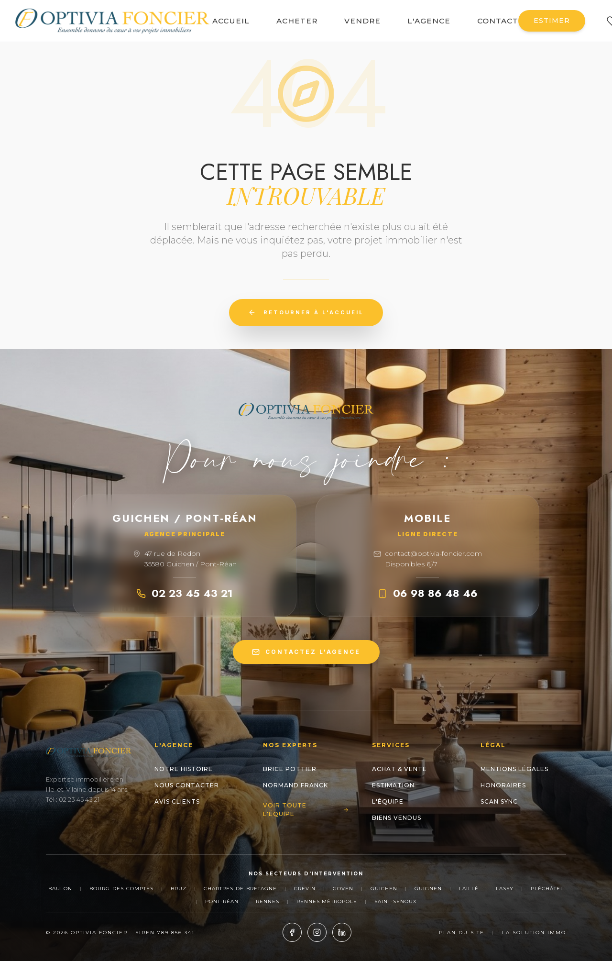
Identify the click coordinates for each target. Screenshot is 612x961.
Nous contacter (186, 785)
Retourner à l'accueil (306, 312)
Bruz (178, 888)
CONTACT (497, 20)
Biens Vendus (396, 817)
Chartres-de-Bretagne (240, 888)
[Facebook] (292, 932)
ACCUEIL (231, 20)
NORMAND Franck (295, 785)
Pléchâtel (547, 888)
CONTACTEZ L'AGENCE (306, 652)
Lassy (505, 888)
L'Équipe (388, 801)
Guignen (428, 888)
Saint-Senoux (395, 901)
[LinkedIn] (341, 932)
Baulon (60, 888)
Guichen (384, 888)
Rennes (267, 901)
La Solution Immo (534, 932)
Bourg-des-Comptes (121, 888)
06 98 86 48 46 (428, 593)
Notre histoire (183, 769)
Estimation (393, 785)
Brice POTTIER (290, 769)
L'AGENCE (428, 20)
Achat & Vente (399, 769)
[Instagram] (317, 932)
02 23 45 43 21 (184, 593)
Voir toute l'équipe (306, 809)
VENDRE (362, 20)
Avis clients (177, 801)
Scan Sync (499, 801)
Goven (343, 888)
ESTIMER (552, 20)
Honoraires (503, 785)
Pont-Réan (222, 901)
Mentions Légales (514, 769)
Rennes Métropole (326, 901)
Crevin (305, 888)
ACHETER (296, 20)
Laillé (469, 888)
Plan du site (461, 932)
